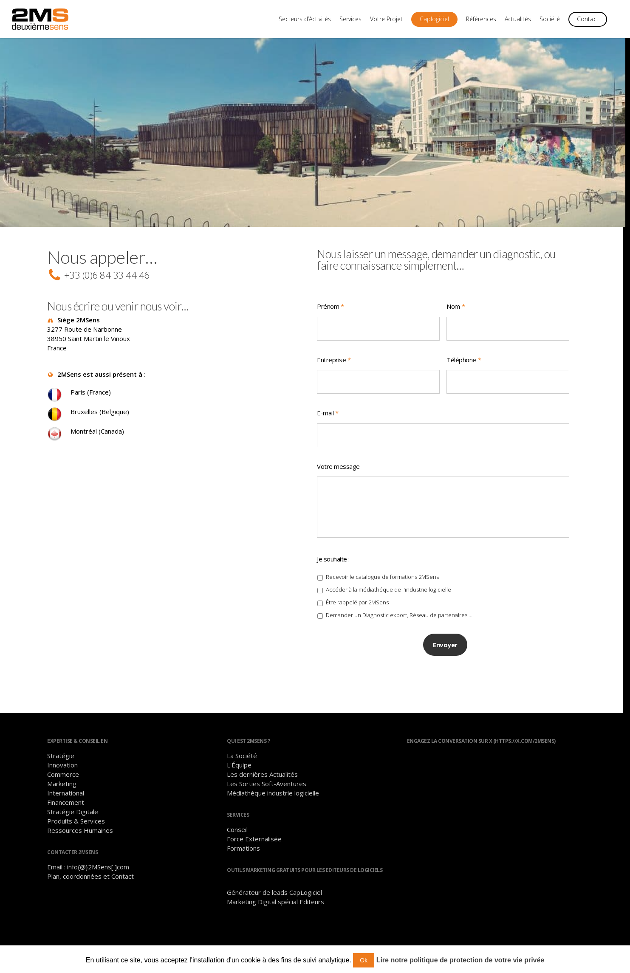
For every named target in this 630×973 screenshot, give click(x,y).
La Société (242, 758)
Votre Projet (386, 19)
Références (481, 19)
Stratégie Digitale (72, 814)
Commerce (63, 777)
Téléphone (463, 360)
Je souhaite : (333, 566)
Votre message (338, 467)
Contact (588, 19)
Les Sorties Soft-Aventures (266, 786)
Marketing (61, 786)
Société (550, 19)
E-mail (328, 413)
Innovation (62, 768)
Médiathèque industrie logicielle (273, 796)
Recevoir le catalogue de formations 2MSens (382, 584)
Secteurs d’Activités (305, 19)
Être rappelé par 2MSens (357, 609)
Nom (455, 306)
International (65, 796)
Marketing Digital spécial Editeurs (275, 904)
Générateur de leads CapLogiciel (274, 895)
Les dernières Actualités (262, 777)
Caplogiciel (434, 19)
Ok (363, 960)
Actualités (518, 19)
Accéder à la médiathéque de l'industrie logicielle (388, 597)
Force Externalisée (254, 842)
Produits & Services (76, 824)
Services (350, 19)
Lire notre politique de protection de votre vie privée (460, 960)
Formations (243, 851)
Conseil (237, 832)
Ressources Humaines (80, 833)
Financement (65, 805)
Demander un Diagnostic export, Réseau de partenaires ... (399, 622)
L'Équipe (239, 768)
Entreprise (334, 360)
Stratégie (60, 758)
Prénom (330, 306)
